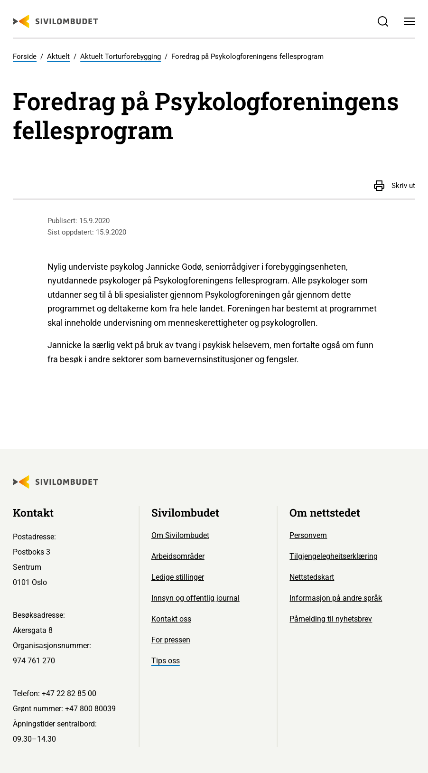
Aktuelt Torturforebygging (120, 56)
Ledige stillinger (177, 577)
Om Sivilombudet (180, 535)
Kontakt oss (171, 618)
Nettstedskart (311, 577)
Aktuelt (58, 56)
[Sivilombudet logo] (55, 21)
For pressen (170, 639)
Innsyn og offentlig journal (195, 598)
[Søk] (383, 21)
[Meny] (409, 21)
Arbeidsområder (178, 556)
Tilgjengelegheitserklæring (333, 556)
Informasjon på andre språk (335, 598)
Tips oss (165, 660)
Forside (25, 56)
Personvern (308, 535)
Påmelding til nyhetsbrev (330, 618)
